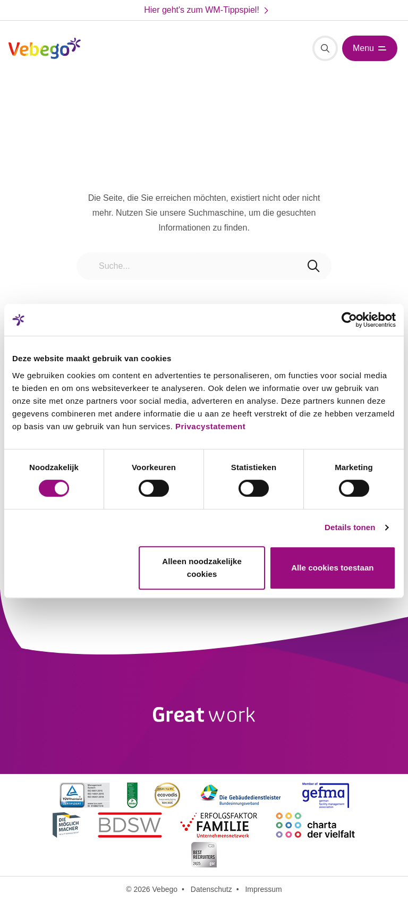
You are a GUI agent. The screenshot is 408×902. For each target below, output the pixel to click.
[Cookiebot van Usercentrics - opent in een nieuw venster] (349, 320)
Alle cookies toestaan (332, 567)
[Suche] (325, 48)
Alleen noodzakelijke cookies (202, 567)
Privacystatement (210, 426)
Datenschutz (211, 889)
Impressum (263, 889)
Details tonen (350, 527)
